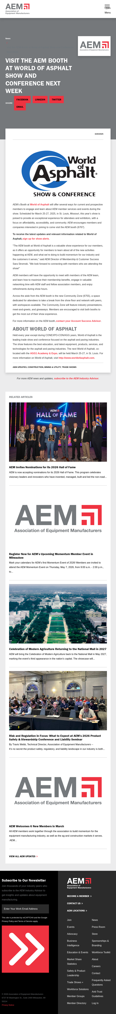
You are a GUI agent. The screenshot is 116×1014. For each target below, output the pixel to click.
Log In (95, 1003)
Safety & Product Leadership (76, 973)
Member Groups (76, 996)
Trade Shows (69, 367)
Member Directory (76, 1003)
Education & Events (77, 952)
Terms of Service (25, 921)
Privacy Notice (8, 1005)
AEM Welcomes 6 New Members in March (36, 826)
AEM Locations (76, 910)
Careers (96, 966)
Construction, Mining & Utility (44, 367)
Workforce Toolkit (101, 952)
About (95, 959)
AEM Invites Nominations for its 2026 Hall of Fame (42, 467)
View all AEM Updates (22, 856)
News (7, 38)
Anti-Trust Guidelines (97, 994)
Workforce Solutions (78, 989)
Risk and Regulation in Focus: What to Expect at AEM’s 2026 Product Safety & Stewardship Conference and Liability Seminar (55, 737)
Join (69, 920)
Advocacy (72, 934)
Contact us (74, 903)
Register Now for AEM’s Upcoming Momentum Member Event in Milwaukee (51, 555)
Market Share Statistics (74, 961)
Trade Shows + (75, 982)
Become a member (78, 896)
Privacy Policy (8, 921)
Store (95, 934)
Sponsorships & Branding (100, 943)
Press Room (98, 927)
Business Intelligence (73, 943)
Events (70, 927)
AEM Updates (20, 367)
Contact (96, 973)
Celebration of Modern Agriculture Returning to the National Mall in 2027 (57, 649)
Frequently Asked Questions (101, 982)
